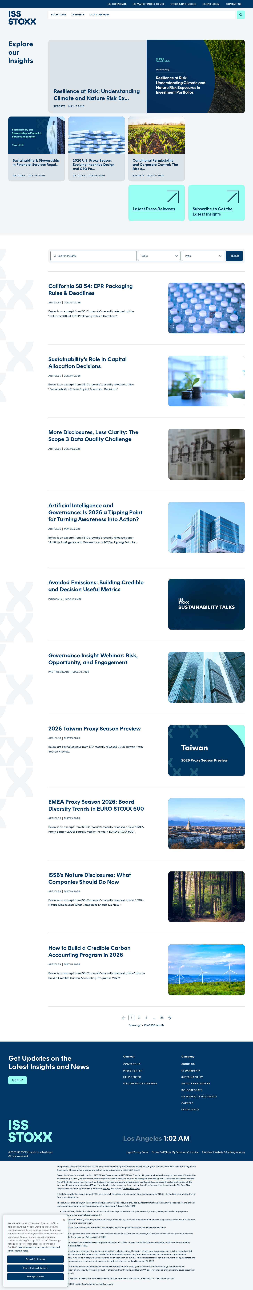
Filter (234, 255)
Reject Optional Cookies (35, 1271)
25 (161, 1017)
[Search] (241, 15)
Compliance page (131, 1188)
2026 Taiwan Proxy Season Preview (94, 728)
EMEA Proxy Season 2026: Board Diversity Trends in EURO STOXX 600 (96, 805)
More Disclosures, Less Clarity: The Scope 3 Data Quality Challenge (93, 435)
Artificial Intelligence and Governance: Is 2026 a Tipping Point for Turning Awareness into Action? (95, 512)
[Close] (63, 1223)
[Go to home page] (23, 18)
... (154, 1017)
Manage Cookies (35, 1279)
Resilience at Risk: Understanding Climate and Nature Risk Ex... (97, 94)
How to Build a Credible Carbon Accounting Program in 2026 (89, 951)
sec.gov (106, 1188)
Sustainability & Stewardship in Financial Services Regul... (36, 162)
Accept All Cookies (35, 1262)
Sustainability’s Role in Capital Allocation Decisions (87, 362)
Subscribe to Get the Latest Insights (216, 203)
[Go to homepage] (30, 1131)
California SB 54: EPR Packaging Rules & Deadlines (90, 289)
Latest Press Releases (156, 200)
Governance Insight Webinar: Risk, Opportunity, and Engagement (93, 659)
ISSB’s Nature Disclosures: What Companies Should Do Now (89, 878)
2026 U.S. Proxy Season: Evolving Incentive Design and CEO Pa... (93, 164)
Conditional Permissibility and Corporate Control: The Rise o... (155, 164)
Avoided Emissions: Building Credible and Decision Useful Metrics (96, 586)
